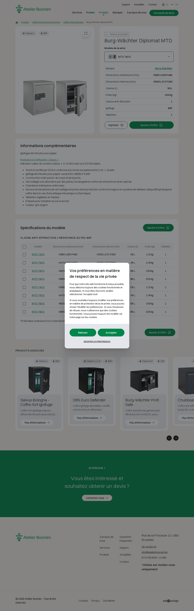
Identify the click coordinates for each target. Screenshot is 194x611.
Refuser (83, 332)
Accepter (111, 332)
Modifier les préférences (97, 341)
